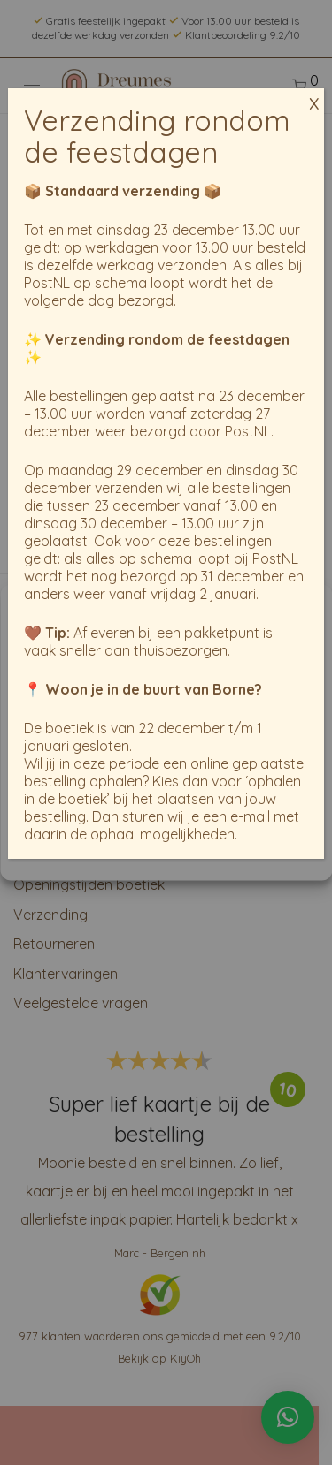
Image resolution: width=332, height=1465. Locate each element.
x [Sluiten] (314, 93)
